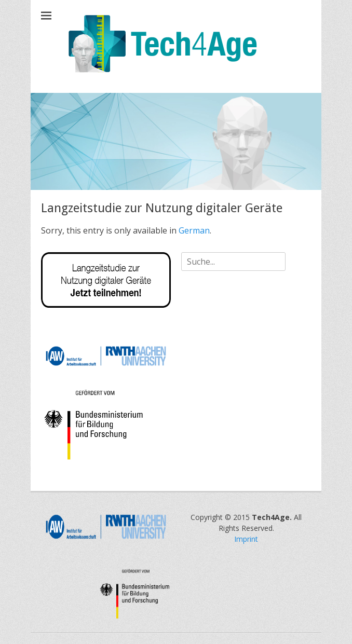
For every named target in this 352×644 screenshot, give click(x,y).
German (194, 230)
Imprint (246, 539)
